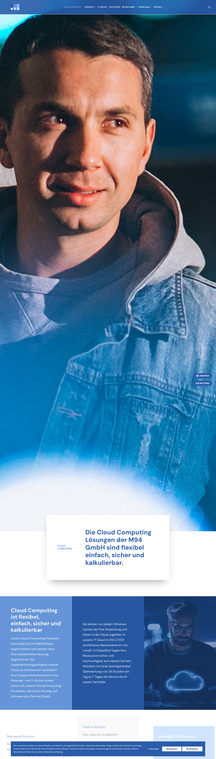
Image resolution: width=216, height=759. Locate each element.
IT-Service (101, 8)
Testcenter (113, 8)
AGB (128, 697)
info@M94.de (25, 723)
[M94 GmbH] (11, 8)
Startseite (84, 691)
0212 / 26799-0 (28, 710)
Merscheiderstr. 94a (19, 697)
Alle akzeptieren (192, 749)
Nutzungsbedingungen (141, 707)
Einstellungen (154, 749)
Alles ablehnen (171, 749)
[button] (209, 8)
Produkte (89, 8)
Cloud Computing (72, 8)
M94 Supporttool (137, 712)
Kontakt (158, 8)
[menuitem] (72, 8)
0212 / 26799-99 (23, 715)
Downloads (144, 8)
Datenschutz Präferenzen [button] (188, 704)
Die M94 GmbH (128, 8)
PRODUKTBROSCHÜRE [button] (185, 692)
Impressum (133, 691)
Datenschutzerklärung (140, 702)
